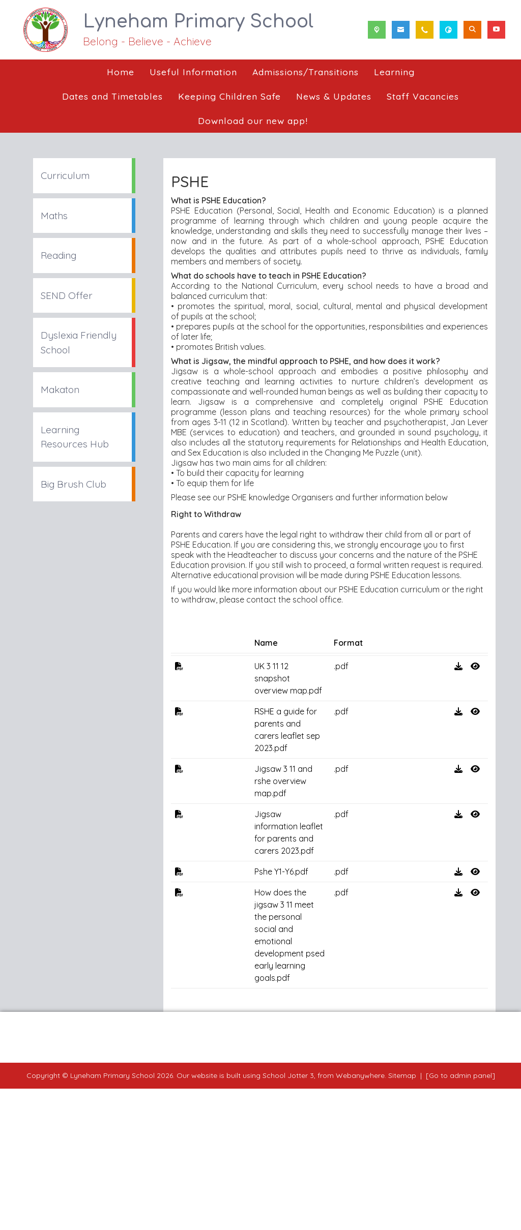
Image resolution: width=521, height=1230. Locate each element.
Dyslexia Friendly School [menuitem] (79, 342)
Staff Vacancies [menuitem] (423, 96)
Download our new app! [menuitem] (253, 120)
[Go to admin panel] (460, 1216)
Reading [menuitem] (58, 255)
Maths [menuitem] (54, 215)
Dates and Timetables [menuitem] (112, 96)
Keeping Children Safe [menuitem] (229, 96)
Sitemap (402, 1216)
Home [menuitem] (120, 71)
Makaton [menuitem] (60, 389)
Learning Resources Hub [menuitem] (75, 437)
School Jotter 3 (288, 1216)
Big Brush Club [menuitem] (73, 484)
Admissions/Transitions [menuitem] (305, 71)
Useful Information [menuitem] (193, 71)
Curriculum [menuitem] (65, 175)
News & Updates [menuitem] (333, 96)
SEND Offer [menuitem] (67, 295)
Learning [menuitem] (394, 71)
